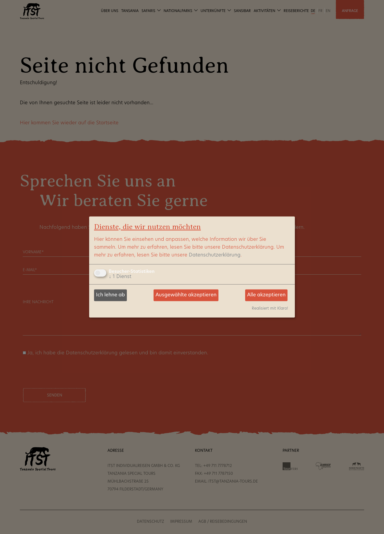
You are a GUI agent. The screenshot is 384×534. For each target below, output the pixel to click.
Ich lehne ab (110, 295)
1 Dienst (120, 276)
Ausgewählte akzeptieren (186, 295)
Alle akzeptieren (266, 295)
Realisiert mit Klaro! (270, 309)
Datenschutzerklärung (214, 255)
